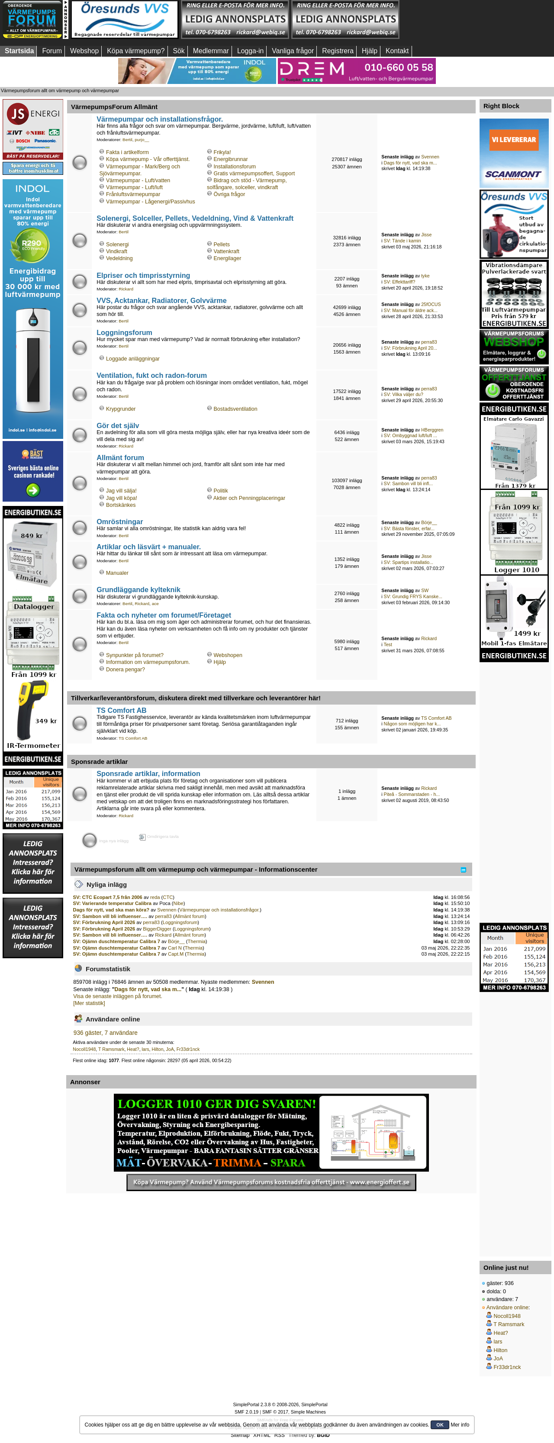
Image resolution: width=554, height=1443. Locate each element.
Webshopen (228, 655)
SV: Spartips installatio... (408, 562)
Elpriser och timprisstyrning (143, 275)
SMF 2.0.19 (246, 1411)
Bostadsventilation (236, 409)
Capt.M (176, 954)
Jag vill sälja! (121, 491)
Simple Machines (308, 1411)
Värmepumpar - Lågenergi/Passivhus (150, 202)
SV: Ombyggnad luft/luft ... (410, 435)
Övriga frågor (229, 194)
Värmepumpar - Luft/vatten (138, 180)
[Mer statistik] (89, 1003)
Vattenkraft (226, 251)
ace (155, 603)
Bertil (127, 139)
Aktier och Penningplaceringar (249, 498)
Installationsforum (235, 167)
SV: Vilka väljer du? (403, 394)
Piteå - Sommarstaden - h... (412, 794)
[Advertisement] (456, 19)
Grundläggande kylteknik (138, 589)
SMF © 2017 (275, 1411)
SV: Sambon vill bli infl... (408, 483)
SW (424, 590)
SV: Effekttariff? (400, 281)
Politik (221, 491)
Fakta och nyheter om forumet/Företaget (164, 615)
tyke (425, 275)
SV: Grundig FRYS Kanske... (413, 596)
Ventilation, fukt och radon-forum (152, 375)
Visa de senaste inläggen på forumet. (117, 996)
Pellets (222, 245)
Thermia (197, 941)
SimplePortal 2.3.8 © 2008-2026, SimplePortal (280, 1404)
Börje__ (429, 522)
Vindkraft (116, 251)
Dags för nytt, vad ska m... (410, 162)
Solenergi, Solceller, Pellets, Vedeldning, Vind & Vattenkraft (195, 218)
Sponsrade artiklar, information (148, 773)
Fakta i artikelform (127, 152)
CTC (168, 897)
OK (440, 1424)
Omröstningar (120, 521)
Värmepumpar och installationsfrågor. (160, 119)
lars (145, 1049)
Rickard (126, 289)
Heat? (133, 1049)
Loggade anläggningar (133, 359)
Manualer (117, 573)
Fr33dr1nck (188, 1049)
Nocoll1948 (84, 1049)
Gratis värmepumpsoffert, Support (254, 174)
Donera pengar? (125, 670)
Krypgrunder (121, 409)
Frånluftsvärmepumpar (133, 194)
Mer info (460, 1425)
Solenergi (117, 245)
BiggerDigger (157, 928)
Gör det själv (118, 425)
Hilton (157, 1049)
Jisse (426, 234)
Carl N (175, 947)
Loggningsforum (124, 332)
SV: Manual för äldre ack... (411, 310)
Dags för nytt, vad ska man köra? (111, 909)
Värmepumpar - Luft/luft (134, 187)
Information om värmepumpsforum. (148, 662)
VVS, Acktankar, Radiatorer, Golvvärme (162, 300)
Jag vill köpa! (121, 498)
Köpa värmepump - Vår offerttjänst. (148, 159)
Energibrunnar (231, 159)
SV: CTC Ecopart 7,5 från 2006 (107, 897)
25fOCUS (431, 304)
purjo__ (142, 139)
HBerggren (432, 429)
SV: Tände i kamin (402, 240)
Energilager (228, 258)
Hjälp (220, 662)
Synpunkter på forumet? (135, 655)
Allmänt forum (120, 457)
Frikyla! (222, 152)
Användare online (507, 1307)
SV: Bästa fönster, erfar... (409, 528)
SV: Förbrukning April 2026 (104, 922)
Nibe (179, 903)
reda (155, 897)
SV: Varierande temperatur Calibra (112, 903)
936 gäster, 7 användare (106, 1033)
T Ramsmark (111, 1049)
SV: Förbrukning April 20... (410, 348)
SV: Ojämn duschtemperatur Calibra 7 (116, 941)
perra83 (429, 342)
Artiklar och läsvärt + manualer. (149, 547)
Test (387, 644)
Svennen (430, 156)
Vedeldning (119, 258)
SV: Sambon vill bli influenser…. (110, 916)
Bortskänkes (121, 505)
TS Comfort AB (122, 710)
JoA (170, 1049)
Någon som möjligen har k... (412, 723)
